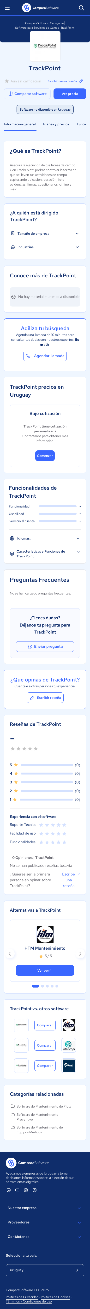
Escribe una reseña (71, 879)
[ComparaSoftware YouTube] (17, 1190)
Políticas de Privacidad (22, 1297)
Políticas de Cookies (55, 1297)
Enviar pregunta (45, 646)
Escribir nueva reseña (66, 81)
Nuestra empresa (45, 1208)
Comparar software (27, 94)
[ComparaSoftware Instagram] (34, 1190)
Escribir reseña (45, 698)
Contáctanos (45, 1237)
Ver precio (70, 94)
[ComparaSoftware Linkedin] (9, 1190)
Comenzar (45, 456)
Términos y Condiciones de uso (29, 1301)
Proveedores (45, 1223)
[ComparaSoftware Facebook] (26, 1190)
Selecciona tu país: (21, 1255)
